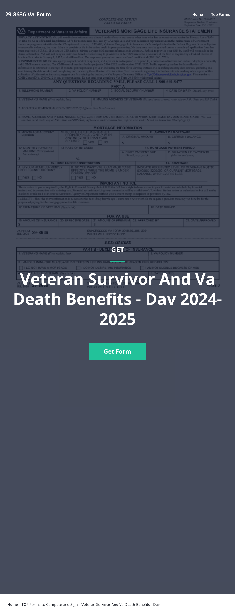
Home (197, 14)
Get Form (117, 351)
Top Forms (220, 14)
